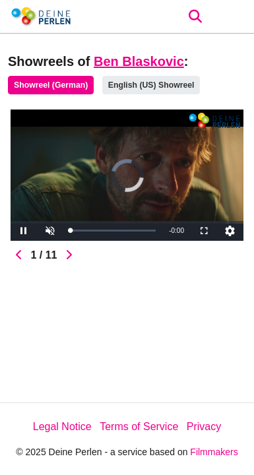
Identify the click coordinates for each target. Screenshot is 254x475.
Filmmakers (214, 452)
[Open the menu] (194, 16)
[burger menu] (234, 17)
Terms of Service (139, 426)
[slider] (113, 231)
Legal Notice (62, 426)
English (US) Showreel (151, 85)
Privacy (204, 426)
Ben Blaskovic (139, 61)
